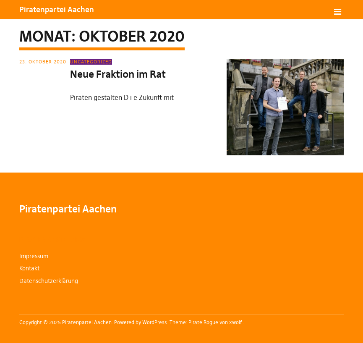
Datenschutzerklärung (48, 281)
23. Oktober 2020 (42, 62)
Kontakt (29, 268)
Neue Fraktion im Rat (118, 74)
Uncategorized (91, 62)
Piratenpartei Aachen (56, 9)
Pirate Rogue (203, 322)
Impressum (33, 256)
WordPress (154, 322)
